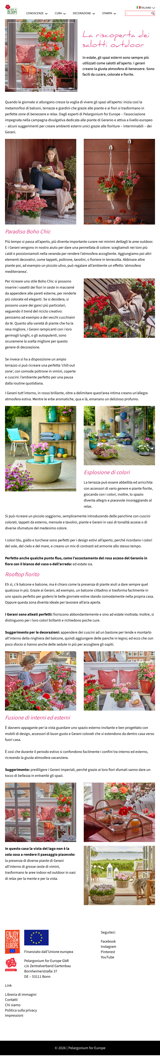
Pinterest (108, 952)
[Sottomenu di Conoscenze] (46, 13)
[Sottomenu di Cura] (64, 13)
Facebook (108, 941)
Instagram (108, 946)
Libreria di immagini (20, 994)
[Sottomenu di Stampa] (114, 13)
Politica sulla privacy (21, 1010)
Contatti (11, 999)
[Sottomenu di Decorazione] (93, 13)
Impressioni (14, 1015)
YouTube (107, 957)
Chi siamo (12, 1005)
